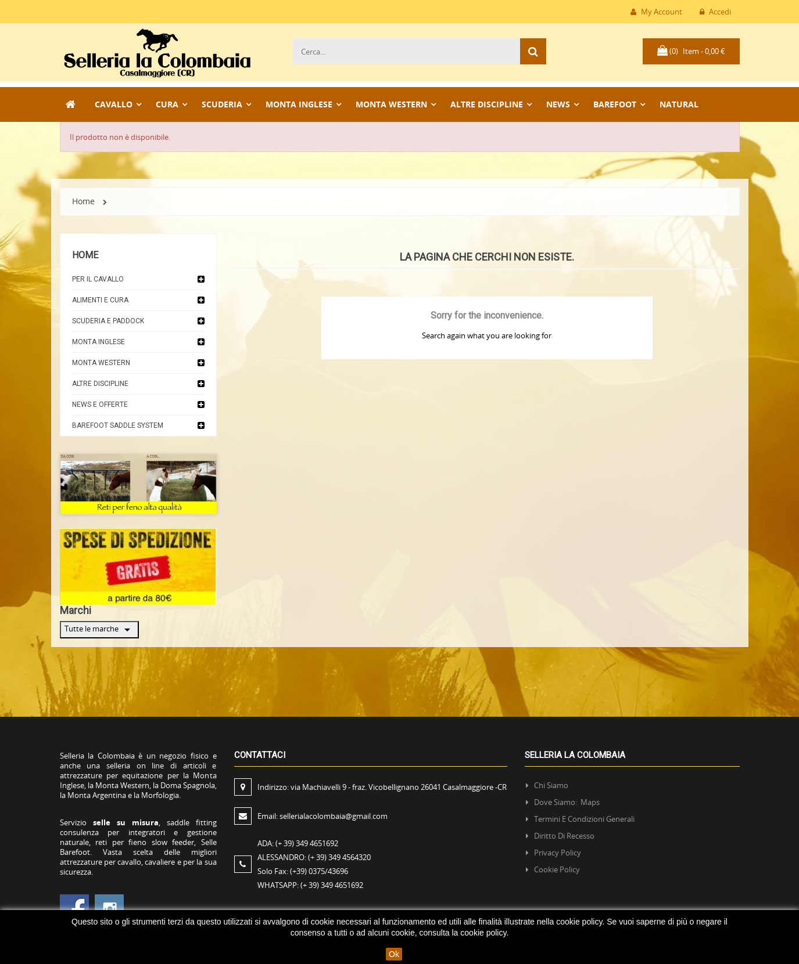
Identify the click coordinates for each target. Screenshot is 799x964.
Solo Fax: (302, 871)
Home (85, 255)
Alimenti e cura (100, 300)
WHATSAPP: (310, 885)
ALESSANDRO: (315, 857)
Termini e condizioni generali (584, 819)
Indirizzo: (383, 787)
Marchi (75, 610)
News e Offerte (100, 404)
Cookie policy (557, 869)
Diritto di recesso (564, 836)
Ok (394, 954)
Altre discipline (100, 384)
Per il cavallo (98, 279)
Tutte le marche (99, 630)
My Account (656, 11)
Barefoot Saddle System (117, 425)
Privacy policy (557, 852)
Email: (322, 816)
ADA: (297, 843)
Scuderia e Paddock (108, 321)
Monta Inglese (98, 342)
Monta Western (101, 363)
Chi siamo (551, 785)
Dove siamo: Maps (567, 802)
